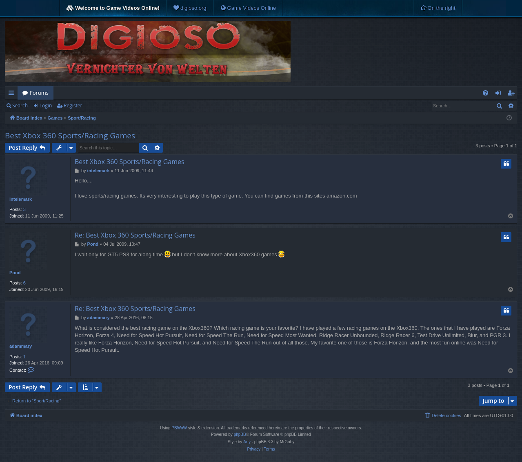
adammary (20, 346)
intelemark (20, 199)
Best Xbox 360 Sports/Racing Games (70, 135)
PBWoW (179, 428)
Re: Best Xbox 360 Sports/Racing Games (135, 235)
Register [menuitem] (512, 94)
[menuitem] (190, 8)
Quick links (13, 94)
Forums (39, 92)
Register (73, 105)
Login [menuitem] (499, 94)
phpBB (240, 434)
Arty (247, 442)
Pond (15, 272)
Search (20, 105)
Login (46, 105)
